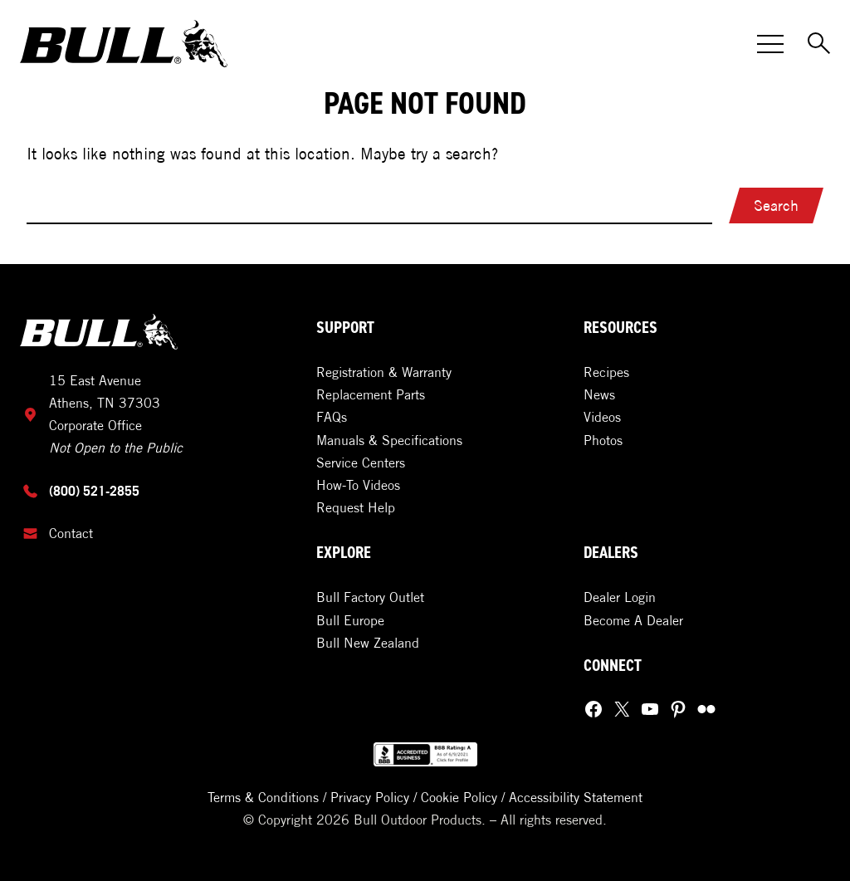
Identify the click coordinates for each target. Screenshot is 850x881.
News (599, 394)
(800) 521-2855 (94, 490)
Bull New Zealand (367, 642)
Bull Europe (350, 620)
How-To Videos (358, 485)
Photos (603, 440)
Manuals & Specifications (389, 440)
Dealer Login (620, 597)
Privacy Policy (369, 797)
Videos (602, 417)
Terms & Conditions (263, 797)
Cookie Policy (459, 797)
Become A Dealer (633, 620)
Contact (71, 533)
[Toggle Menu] (770, 44)
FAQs (331, 417)
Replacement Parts (370, 394)
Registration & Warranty (384, 372)
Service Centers (360, 462)
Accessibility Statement (575, 797)
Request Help (355, 507)
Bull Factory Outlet (370, 597)
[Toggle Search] (820, 44)
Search (776, 205)
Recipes (606, 372)
